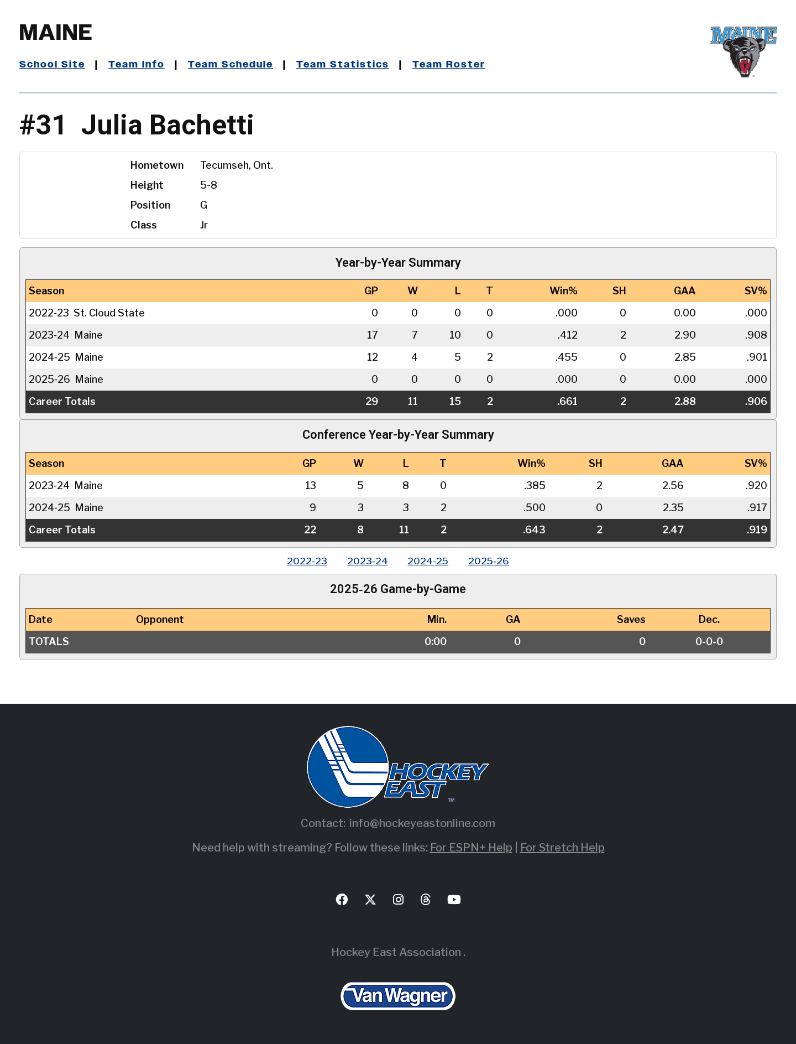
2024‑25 (429, 561)
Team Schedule (235, 64)
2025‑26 (493, 561)
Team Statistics (348, 64)
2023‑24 (365, 561)
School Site (53, 64)
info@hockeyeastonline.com (422, 823)
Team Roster (455, 64)
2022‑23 (303, 561)
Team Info (138, 64)
